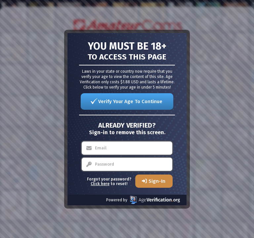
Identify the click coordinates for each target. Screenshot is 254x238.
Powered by (143, 200)
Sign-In (156, 181)
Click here (100, 183)
